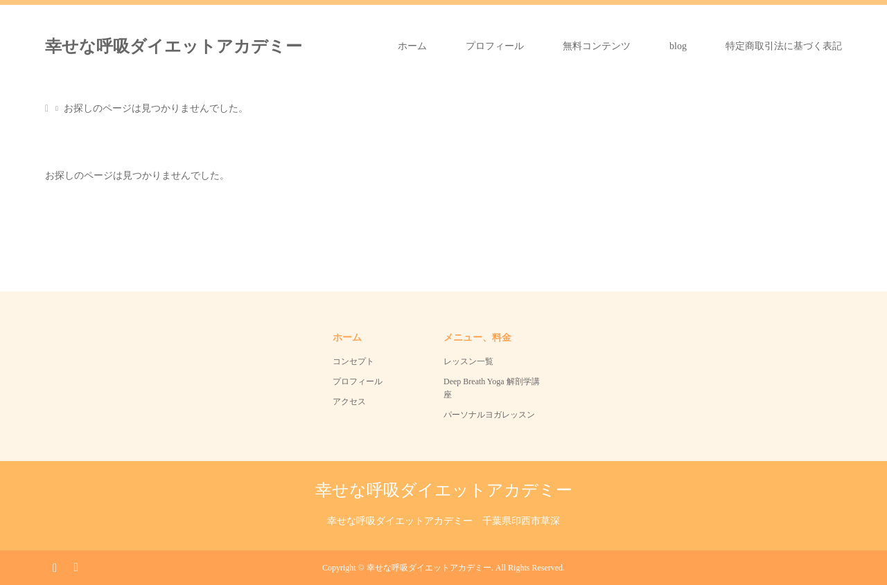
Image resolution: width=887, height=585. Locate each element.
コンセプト (353, 361)
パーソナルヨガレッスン (489, 415)
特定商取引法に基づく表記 (784, 46)
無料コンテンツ (597, 46)
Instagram (54, 566)
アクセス (349, 401)
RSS (75, 566)
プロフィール (495, 46)
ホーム (412, 46)
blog (678, 46)
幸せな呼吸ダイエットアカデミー (173, 46)
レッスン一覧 (468, 361)
